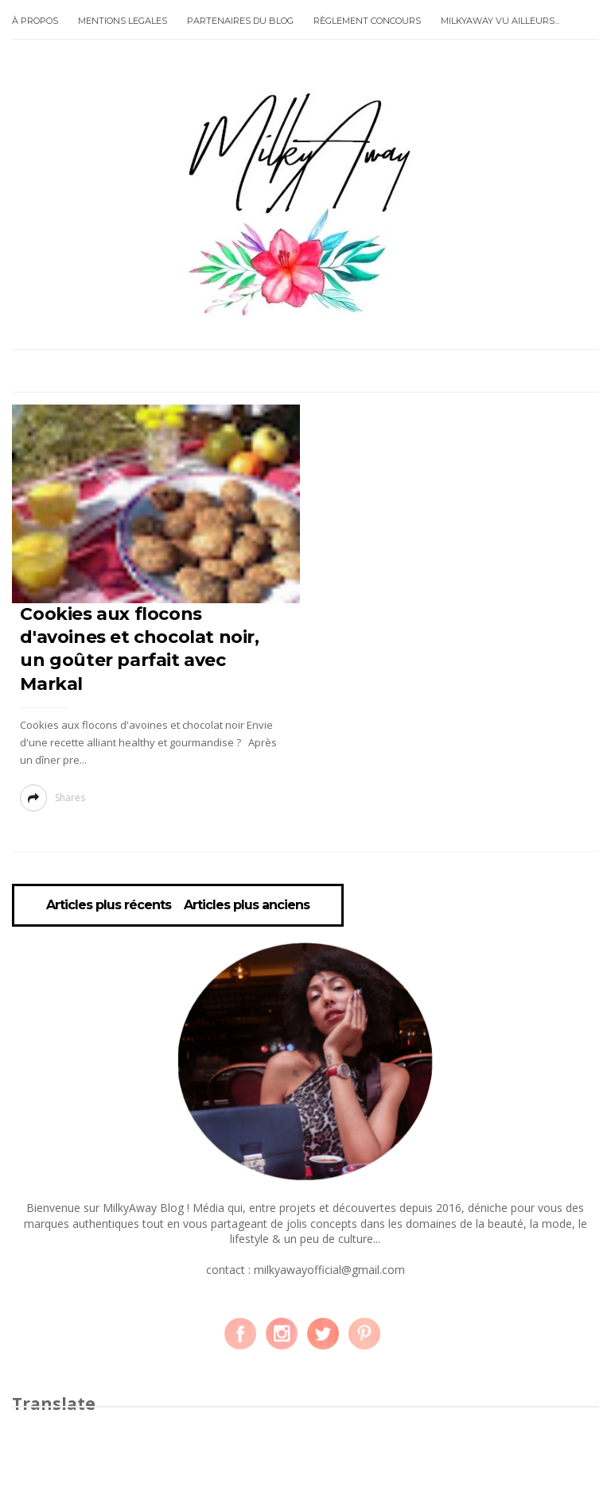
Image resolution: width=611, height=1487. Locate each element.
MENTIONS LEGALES (122, 20)
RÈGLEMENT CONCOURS (367, 20)
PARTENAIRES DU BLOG (240, 20)
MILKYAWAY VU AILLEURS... (500, 20)
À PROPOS (35, 20)
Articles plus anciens (246, 905)
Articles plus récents (108, 905)
